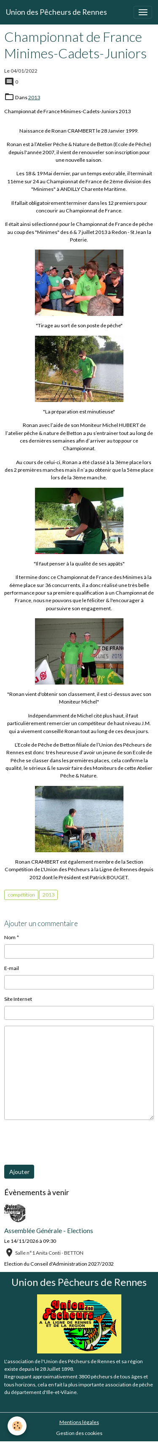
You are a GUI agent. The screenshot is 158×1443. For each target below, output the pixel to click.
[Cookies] (17, 1425)
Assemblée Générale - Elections (48, 1230)
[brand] (56, 12)
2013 (34, 97)
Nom (10, 937)
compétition (21, 894)
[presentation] (68, 1142)
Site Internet (18, 999)
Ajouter (19, 1171)
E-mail (11, 968)
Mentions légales (79, 1422)
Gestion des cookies (79, 1433)
